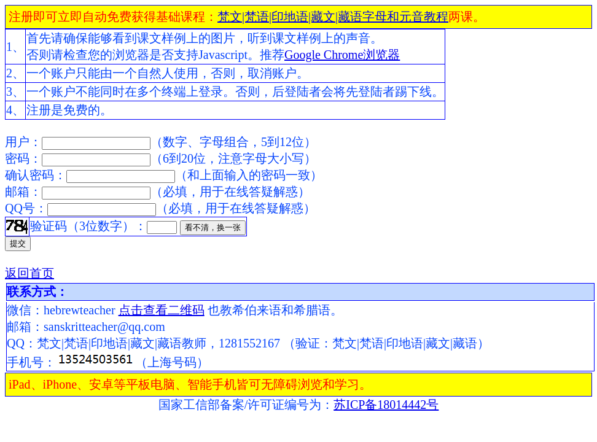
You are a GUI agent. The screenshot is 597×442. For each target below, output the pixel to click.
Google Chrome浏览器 (342, 54)
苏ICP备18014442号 (386, 404)
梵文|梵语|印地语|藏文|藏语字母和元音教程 (332, 16)
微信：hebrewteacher (63, 310)
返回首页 (29, 273)
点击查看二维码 (162, 310)
